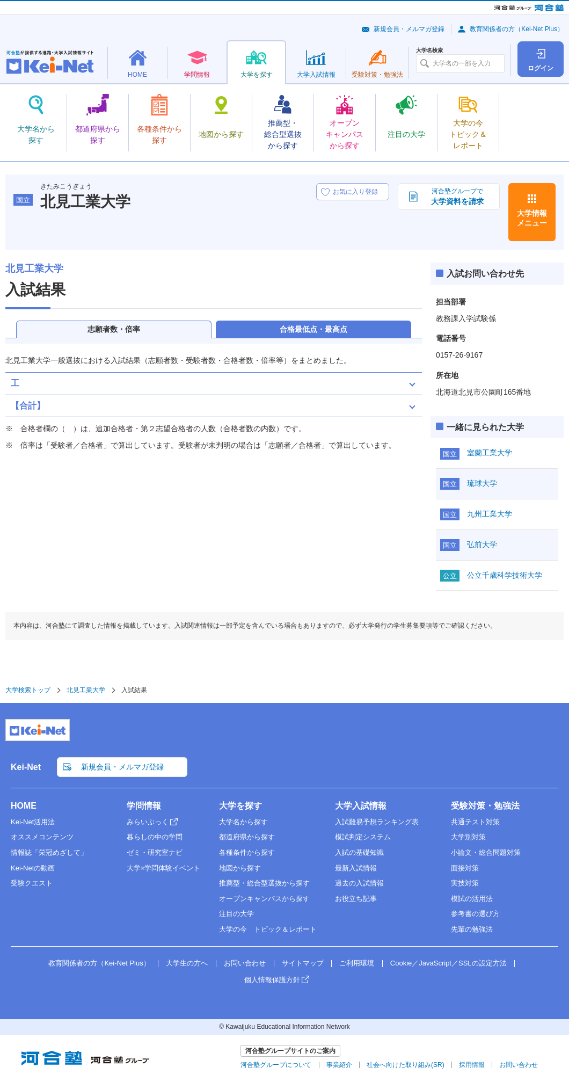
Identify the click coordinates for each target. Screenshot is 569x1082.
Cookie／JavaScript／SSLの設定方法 (448, 963)
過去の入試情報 (359, 883)
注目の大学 (236, 914)
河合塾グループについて (275, 1065)
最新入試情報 (356, 868)
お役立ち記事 (356, 899)
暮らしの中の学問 (155, 837)
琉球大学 (482, 483)
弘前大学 (482, 544)
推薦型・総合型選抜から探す (264, 883)
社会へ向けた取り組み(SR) (405, 1065)
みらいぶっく (148, 822)
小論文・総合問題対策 (486, 852)
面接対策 (465, 868)
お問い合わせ (245, 963)
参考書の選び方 (475, 914)
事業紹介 (339, 1065)
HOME (24, 805)
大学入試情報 (360, 805)
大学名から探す (243, 822)
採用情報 (472, 1065)
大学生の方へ (187, 963)
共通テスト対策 (475, 822)
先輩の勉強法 (472, 929)
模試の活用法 (472, 899)
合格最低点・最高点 (313, 329)
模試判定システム (363, 837)
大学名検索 (429, 50)
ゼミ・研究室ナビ (155, 852)
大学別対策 (468, 837)
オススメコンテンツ (42, 837)
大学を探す (240, 805)
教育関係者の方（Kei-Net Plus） (517, 29)
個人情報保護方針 (272, 980)
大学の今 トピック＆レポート (268, 929)
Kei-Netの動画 (33, 868)
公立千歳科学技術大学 (504, 575)
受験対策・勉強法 (485, 805)
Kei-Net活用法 (33, 822)
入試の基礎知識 (359, 852)
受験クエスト (32, 883)
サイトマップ (303, 963)
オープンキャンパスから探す (264, 899)
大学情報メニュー (532, 218)
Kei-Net (26, 767)
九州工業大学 (489, 514)
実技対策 (465, 883)
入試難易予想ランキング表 (377, 822)
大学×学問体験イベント (164, 868)
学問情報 (144, 805)
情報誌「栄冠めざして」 (49, 852)
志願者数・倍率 (113, 329)
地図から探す (240, 868)
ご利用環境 (356, 963)
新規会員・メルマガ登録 (409, 29)
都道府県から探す (247, 837)
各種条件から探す (247, 852)
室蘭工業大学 (489, 452)
